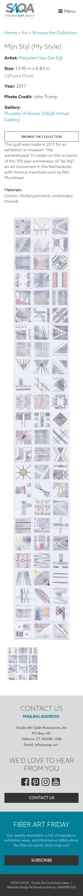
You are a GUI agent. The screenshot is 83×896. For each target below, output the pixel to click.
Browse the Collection (55, 32)
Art (25, 32)
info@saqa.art (46, 744)
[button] (41, 641)
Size (8, 68)
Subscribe (41, 860)
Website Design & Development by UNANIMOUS (41, 887)
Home (10, 32)
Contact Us (41, 798)
